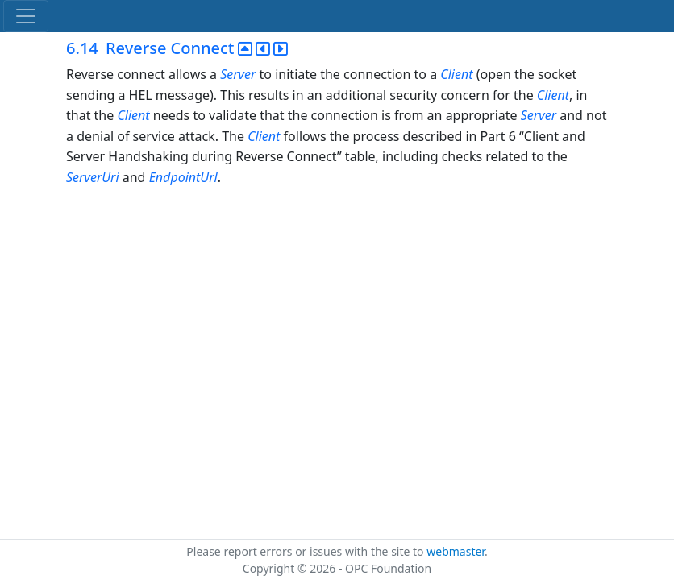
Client (456, 74)
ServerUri (92, 177)
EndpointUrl (183, 177)
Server (238, 74)
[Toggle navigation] (25, 16)
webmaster (455, 551)
